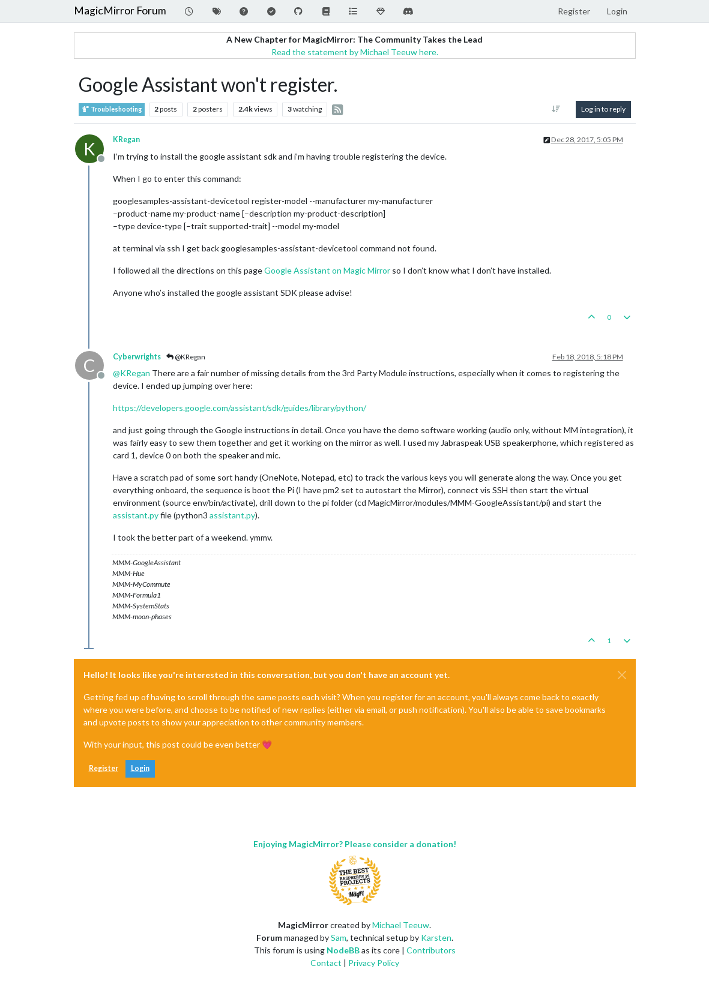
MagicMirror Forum (120, 10)
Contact (326, 963)
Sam (338, 937)
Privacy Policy (373, 963)
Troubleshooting (112, 109)
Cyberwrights (137, 356)
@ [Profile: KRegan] (131, 373)
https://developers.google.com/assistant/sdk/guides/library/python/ (239, 408)
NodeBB (343, 950)
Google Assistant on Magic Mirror (327, 270)
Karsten (436, 937)
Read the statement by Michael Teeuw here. (354, 52)
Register (103, 768)
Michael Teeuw (400, 925)
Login (140, 768)
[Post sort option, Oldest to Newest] (556, 109)
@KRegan (185, 356)
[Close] (622, 675)
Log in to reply (603, 108)
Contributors (431, 950)
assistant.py (135, 515)
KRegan (126, 139)
